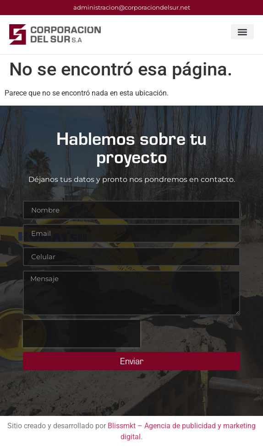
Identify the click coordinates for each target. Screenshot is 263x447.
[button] (242, 31)
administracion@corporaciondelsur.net (131, 7)
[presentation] (81, 333)
